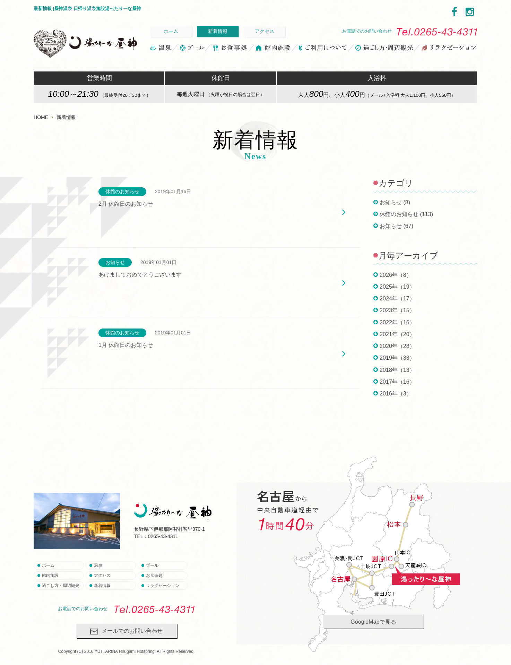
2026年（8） (396, 275)
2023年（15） (397, 310)
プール (191, 48)
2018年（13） (397, 370)
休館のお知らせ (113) (406, 214)
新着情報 (217, 31)
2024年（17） (397, 298)
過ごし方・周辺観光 (384, 48)
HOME (41, 117)
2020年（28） (397, 346)
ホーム (171, 31)
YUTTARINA (106, 651)
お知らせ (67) (396, 226)
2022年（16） (397, 322)
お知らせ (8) (395, 202)
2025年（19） (397, 286)
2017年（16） (397, 381)
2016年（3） (396, 393)
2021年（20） (397, 334)
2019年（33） (397, 358)
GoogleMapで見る (373, 622)
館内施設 (273, 48)
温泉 (161, 48)
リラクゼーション (448, 48)
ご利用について (323, 48)
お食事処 (230, 48)
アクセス (264, 31)
